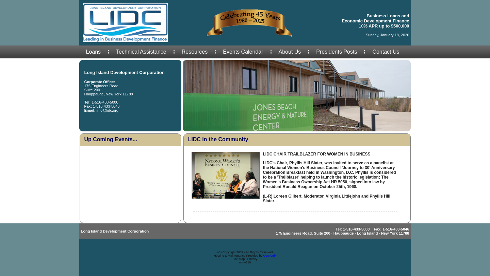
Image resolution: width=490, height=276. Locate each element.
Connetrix (270, 255)
